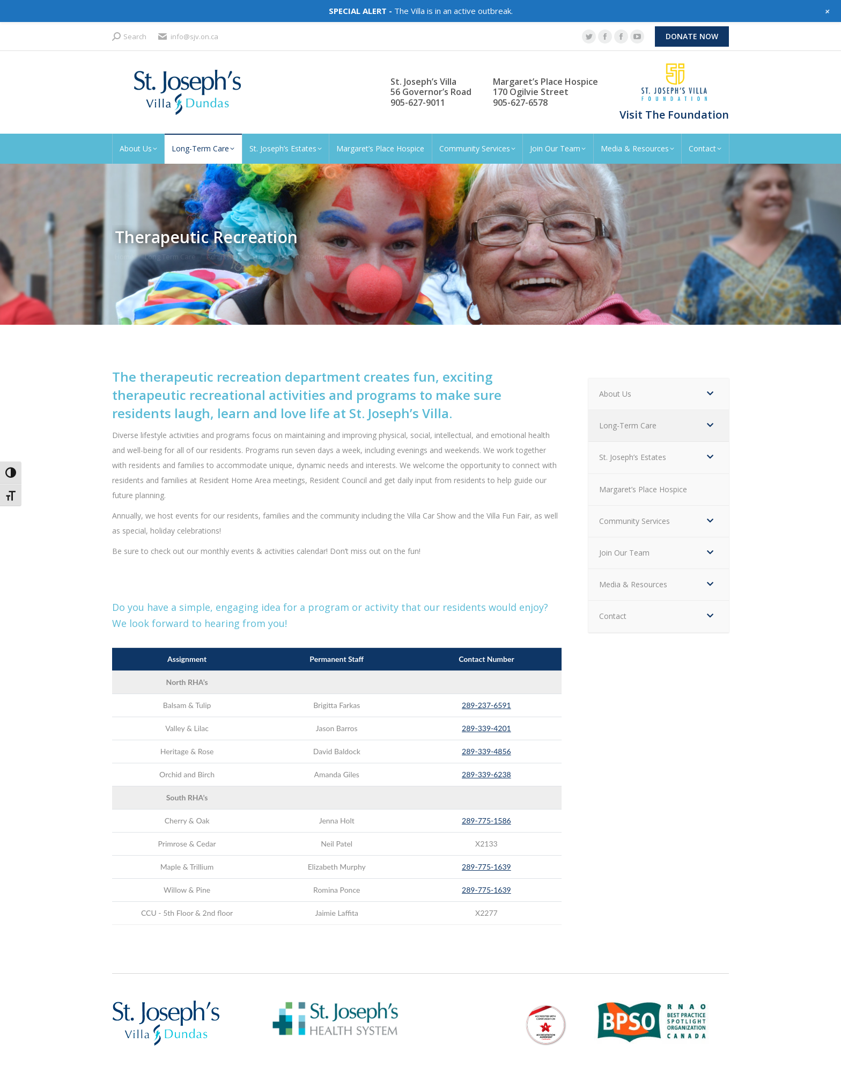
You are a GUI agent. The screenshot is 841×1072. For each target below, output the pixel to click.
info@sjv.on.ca (187, 37)
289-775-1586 (486, 820)
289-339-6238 (486, 774)
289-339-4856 (486, 751)
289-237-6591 (486, 705)
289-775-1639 (486, 866)
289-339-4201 (486, 728)
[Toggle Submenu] (710, 394)
